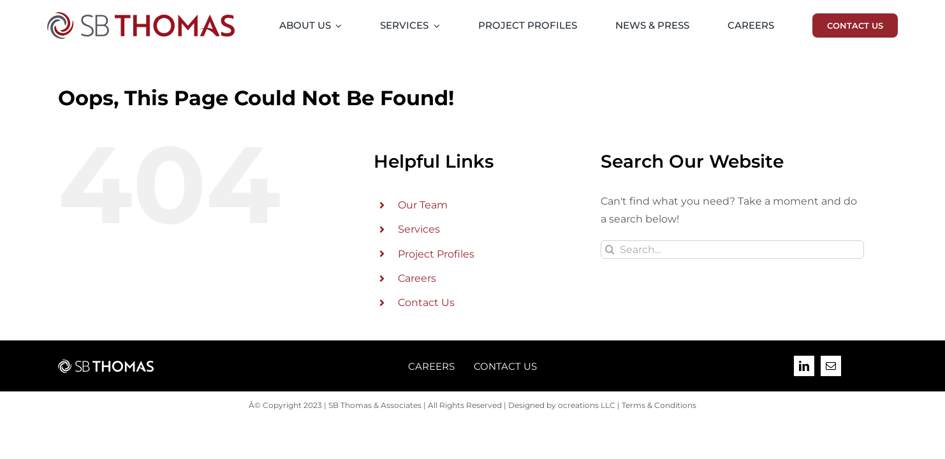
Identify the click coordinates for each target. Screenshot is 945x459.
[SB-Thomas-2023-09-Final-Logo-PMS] (141, 17)
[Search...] (732, 249)
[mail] (831, 366)
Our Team (423, 205)
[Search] (610, 249)
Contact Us (426, 302)
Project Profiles (436, 254)
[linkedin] (804, 366)
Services (419, 229)
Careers (417, 278)
